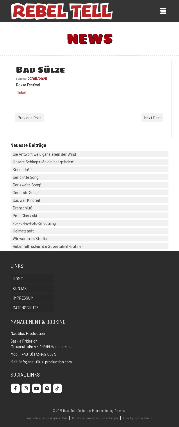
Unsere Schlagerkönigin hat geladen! (43, 161)
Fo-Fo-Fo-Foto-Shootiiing (34, 223)
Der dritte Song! (26, 177)
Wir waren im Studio (30, 238)
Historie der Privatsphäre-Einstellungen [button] (95, 418)
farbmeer (121, 411)
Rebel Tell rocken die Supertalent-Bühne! (48, 246)
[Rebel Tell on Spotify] (47, 388)
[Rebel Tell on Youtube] (36, 388)
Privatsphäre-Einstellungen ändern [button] (46, 418)
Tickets (22, 92)
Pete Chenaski (25, 215)
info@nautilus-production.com (45, 361)
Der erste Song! (26, 192)
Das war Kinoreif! (27, 200)
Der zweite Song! (27, 184)
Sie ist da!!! (22, 169)
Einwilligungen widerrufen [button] (138, 418)
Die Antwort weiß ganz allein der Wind (44, 154)
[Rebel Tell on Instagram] (25, 388)
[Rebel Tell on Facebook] (15, 388)
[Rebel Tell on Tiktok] (57, 388)
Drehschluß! (23, 207)
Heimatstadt (23, 230)
